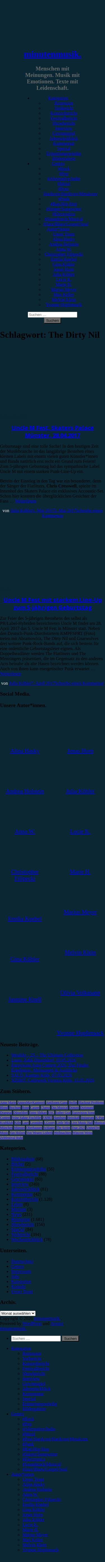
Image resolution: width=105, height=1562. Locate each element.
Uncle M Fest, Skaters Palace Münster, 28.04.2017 (52, 431)
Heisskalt (73, 1118)
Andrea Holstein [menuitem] (37, 1489)
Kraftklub (6, 1123)
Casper (34, 1108)
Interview (63, 128)
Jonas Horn (63, 269)
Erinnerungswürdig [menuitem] (39, 1403)
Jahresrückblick (64, 138)
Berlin (73, 1102)
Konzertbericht (63, 113)
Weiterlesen (25, 501)
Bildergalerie (63, 158)
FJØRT (47, 1118)
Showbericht (63, 123)
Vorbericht (63, 108)
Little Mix (63, 1123)
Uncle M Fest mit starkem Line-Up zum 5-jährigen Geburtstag (52, 603)
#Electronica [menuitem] (33, 1459)
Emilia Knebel (64, 259)
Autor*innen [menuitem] (22, 1474)
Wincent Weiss (82, 1133)
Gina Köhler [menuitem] (33, 1509)
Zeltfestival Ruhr (11, 1138)
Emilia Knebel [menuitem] (35, 1504)
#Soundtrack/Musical (64, 219)
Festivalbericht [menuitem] (35, 1368)
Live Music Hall (82, 1123)
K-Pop (99, 1118)
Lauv (25, 1123)
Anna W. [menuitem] (30, 1494)
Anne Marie (8, 1102)
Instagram (87, 1118)
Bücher (17, 1164)
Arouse (56, 1323)
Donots (74, 1108)
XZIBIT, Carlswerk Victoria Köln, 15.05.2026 (52, 1080)
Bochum (15, 1108)
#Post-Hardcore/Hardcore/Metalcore (70, 191)
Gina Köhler (64, 264)
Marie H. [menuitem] (30, 1529)
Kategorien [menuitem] (21, 1348)
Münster (19, 1128)
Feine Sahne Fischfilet (26, 1118)
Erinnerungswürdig (63, 153)
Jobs (15, 1276)
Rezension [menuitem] (31, 1353)
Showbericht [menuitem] (33, 1373)
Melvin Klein (64, 299)
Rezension (63, 103)
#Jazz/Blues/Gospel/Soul (65, 224)
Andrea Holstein (63, 244)
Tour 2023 (78, 1128)
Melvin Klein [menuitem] (34, 1544)
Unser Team (63, 234)
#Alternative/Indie (63, 178)
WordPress (32, 1323)
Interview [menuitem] (30, 1378)
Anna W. (64, 249)
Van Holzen (17, 1133)
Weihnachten (62, 1133)
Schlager (49, 1128)
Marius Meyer (63, 289)
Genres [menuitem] (17, 1413)
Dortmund (87, 1108)
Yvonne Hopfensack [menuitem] (40, 1549)
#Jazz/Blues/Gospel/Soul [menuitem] (44, 1469)
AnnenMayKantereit (31, 1102)
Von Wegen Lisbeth (39, 1133)
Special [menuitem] (29, 1398)
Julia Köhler (64, 274)
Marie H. (64, 284)
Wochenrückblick (27, 1239)
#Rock (64, 168)
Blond (4, 1108)
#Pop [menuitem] (27, 1424)
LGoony (49, 1123)
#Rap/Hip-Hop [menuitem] (35, 1449)
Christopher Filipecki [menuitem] (41, 1499)
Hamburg (59, 1118)
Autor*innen (58, 229)
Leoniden (36, 1123)
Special (63, 148)
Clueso (45, 1108)
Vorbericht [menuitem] (31, 1358)
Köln (17, 1123)
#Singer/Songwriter (63, 209)
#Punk (63, 198)
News (5, 589)
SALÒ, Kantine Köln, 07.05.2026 (41, 1075)
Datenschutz (22, 1261)
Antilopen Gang (56, 1102)
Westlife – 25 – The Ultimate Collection (47, 1055)
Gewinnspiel (63, 133)
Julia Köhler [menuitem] (33, 1519)
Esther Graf (63, 1113)
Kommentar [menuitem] (33, 1393)
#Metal (63, 183)
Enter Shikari (38, 1113)
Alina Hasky (63, 239)
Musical (99, 1123)
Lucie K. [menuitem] (30, 1524)
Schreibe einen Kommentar (79, 683)
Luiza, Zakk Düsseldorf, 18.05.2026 (43, 1060)
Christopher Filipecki (64, 254)
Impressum (21, 1271)
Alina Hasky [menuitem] (33, 1484)
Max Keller (63, 294)
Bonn (25, 1108)
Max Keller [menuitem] (32, 1539)
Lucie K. (64, 279)
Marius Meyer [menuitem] (35, 1534)
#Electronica (63, 214)
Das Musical (59, 1108)
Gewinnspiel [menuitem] (33, 1383)
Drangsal (6, 1113)
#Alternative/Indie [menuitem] (38, 1429)
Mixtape (18, 1209)
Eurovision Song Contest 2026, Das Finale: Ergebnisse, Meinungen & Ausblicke (50, 1068)
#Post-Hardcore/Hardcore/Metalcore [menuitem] (55, 1439)
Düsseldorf (20, 1113)
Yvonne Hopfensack (64, 304)
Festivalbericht (63, 118)
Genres (58, 163)
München (6, 1128)
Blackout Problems (91, 1102)
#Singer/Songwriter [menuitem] (39, 1454)
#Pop (63, 173)
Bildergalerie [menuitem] (34, 1408)
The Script (63, 1128)
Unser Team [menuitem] (33, 1479)
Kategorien (58, 98)
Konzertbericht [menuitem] (35, 1363)
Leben (16, 1204)
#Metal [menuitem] (28, 1434)
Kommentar (63, 143)
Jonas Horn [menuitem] (32, 1514)
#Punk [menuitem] (28, 1444)
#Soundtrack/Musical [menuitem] (41, 1464)
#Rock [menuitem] (28, 1418)
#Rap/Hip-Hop (63, 203)
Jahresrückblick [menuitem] (36, 1388)
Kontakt (18, 1286)
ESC (51, 1113)
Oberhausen (34, 1128)
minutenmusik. (52, 54)
